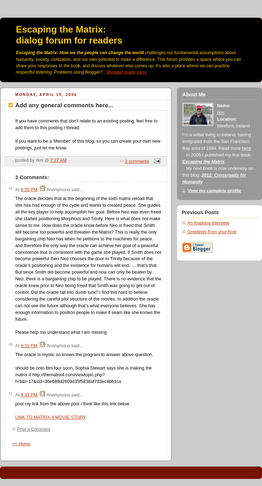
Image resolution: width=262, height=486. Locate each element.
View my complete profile (214, 190)
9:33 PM (29, 395)
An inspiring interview (208, 223)
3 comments (137, 161)
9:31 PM (29, 345)
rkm (220, 112)
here (246, 148)
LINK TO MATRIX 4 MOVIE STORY (50, 417)
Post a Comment (33, 429)
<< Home (21, 443)
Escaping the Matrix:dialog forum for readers (69, 35)
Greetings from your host (212, 231)
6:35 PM (29, 189)
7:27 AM (58, 160)
